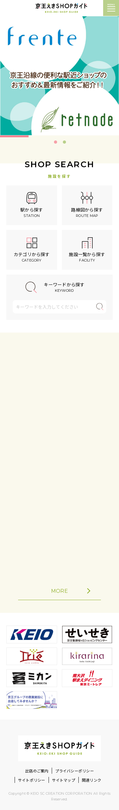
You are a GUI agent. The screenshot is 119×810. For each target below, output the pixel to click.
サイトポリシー (31, 780)
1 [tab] (55, 142)
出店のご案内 (36, 770)
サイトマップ (63, 780)
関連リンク (91, 780)
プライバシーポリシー (74, 770)
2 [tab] (64, 142)
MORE (70, 591)
